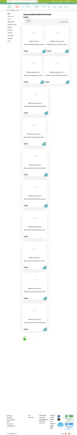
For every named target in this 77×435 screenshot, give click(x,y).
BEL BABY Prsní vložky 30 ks (34, 41)
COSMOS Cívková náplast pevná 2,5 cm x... (35, 103)
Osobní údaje (52, 415)
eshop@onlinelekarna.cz (11, 426)
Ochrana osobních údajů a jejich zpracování (43, 420)
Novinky (9, 41)
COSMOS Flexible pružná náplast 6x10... (35, 196)
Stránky (24, 336)
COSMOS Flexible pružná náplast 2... (35, 165)
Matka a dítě (44, 6)
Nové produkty (30, 417)
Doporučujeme (10, 38)
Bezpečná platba (42, 417)
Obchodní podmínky (42, 415)
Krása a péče (49, 6)
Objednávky (52, 417)
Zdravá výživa (54, 6)
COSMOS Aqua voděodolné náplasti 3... (33, 72)
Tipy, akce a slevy (17, 6)
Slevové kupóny (52, 423)
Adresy (51, 421)
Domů (9, 13)
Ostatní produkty (60, 6)
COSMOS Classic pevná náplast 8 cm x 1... (34, 134)
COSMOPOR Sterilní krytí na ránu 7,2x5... (57, 41)
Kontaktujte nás (42, 423)
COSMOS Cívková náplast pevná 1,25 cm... (56, 72)
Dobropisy (52, 419)
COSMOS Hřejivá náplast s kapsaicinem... (35, 226)
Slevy (29, 415)
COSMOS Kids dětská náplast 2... (34, 257)
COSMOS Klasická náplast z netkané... (34, 288)
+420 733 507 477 (10, 424)
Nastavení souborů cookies (52, 427)
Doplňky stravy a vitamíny (36, 6)
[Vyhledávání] (22, 1)
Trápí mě (23, 6)
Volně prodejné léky (28, 6)
